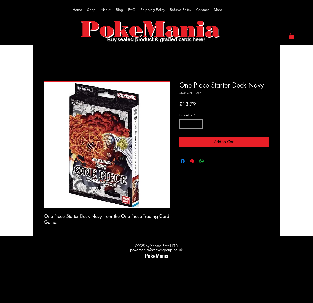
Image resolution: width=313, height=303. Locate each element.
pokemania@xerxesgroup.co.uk (156, 249)
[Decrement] (183, 124)
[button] (291, 36)
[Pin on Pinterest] (192, 161)
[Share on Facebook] (183, 161)
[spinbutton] (190, 124)
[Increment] (198, 124)
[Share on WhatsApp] (202, 161)
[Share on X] (211, 161)
